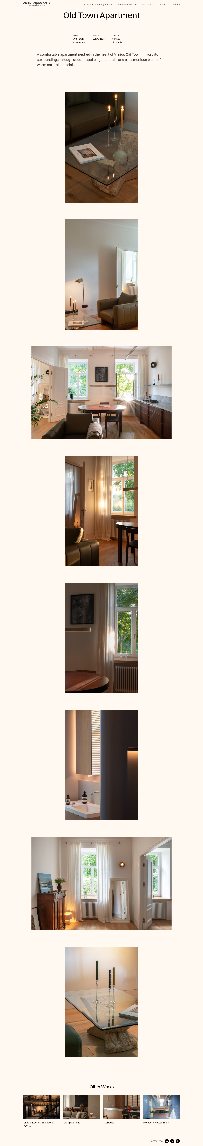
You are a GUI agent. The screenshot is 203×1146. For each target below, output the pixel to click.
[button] (98, 4)
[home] (37, 3)
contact (176, 4)
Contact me (156, 1141)
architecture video (127, 4)
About (163, 4)
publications (148, 4)
